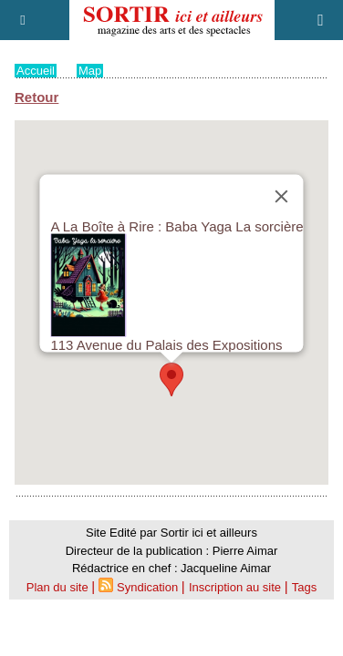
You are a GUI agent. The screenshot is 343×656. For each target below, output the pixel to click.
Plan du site (57, 587)
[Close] (282, 197)
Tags (304, 587)
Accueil (35, 70)
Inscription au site (235, 587)
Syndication (147, 587)
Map (89, 70)
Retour (36, 97)
